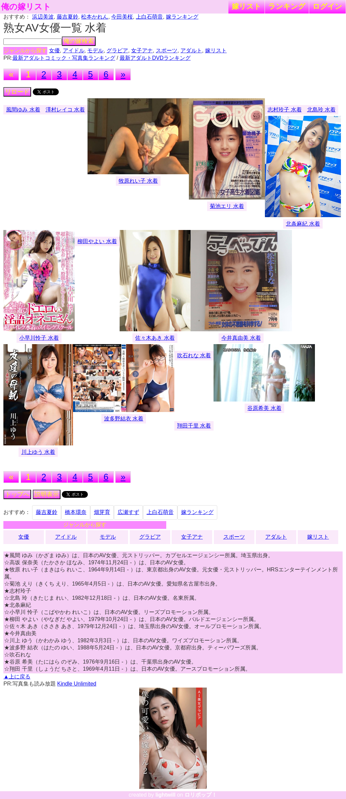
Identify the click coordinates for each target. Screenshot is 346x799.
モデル (95, 50)
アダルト (191, 50)
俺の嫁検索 (79, 41)
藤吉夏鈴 (67, 17)
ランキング (286, 6)
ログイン (327, 6)
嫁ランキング (182, 17)
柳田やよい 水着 (97, 241)
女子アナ (142, 50)
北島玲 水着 (321, 109)
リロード (17, 91)
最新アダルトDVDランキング (155, 58)
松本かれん (94, 17)
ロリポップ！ (200, 795)
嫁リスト (246, 6)
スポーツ (166, 50)
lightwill (165, 795)
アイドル (73, 50)
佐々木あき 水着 (154, 338)
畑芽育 (102, 512)
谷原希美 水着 (264, 408)
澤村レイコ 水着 (65, 109)
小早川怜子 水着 (38, 338)
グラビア (117, 50)
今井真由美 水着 (241, 338)
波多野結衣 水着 (123, 418)
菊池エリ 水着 (227, 206)
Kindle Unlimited (76, 684)
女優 (54, 50)
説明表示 (46, 494)
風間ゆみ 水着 (23, 109)
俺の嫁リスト (26, 6)
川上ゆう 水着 (38, 452)
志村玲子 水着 (284, 109)
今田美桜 (122, 17)
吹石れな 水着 (194, 355)
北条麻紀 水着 (303, 224)
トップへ (17, 494)
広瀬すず (128, 512)
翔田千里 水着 (194, 426)
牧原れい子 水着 (138, 181)
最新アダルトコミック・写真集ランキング (64, 58)
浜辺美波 (43, 17)
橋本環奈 (75, 512)
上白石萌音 (149, 17)
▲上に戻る (16, 676)
